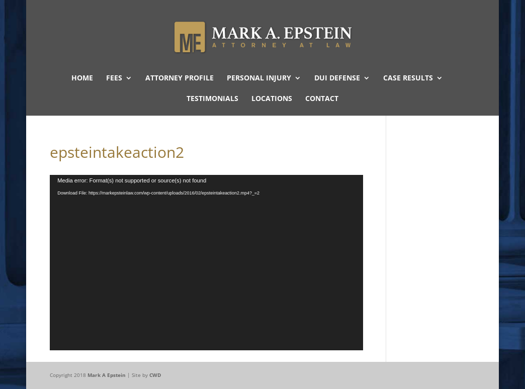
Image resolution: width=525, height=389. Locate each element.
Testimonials (212, 99)
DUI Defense (337, 78)
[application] (206, 262)
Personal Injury (259, 78)
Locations (271, 99)
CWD (155, 374)
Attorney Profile (179, 78)
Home (82, 78)
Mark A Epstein (107, 374)
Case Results (408, 78)
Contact (321, 99)
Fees (114, 78)
